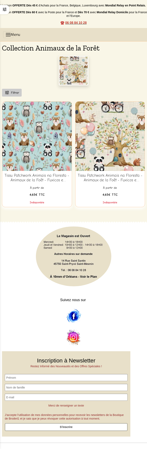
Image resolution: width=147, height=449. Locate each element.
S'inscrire (66, 427)
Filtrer (12, 92)
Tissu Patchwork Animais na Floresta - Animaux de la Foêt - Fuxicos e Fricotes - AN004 (37, 178)
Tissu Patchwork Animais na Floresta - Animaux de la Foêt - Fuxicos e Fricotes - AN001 (110, 178)
